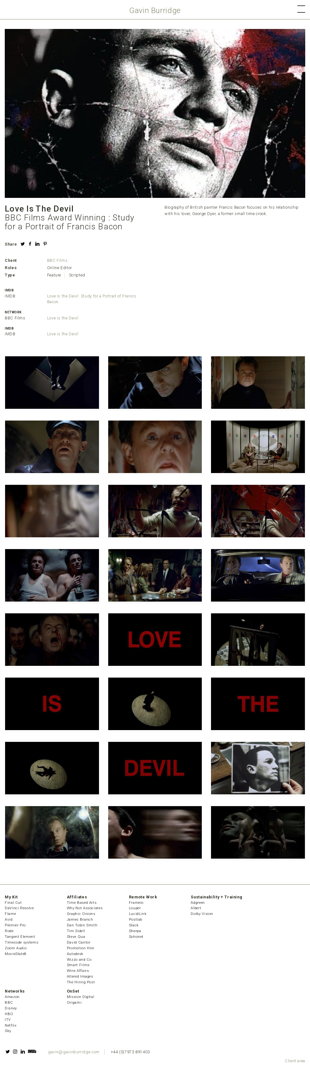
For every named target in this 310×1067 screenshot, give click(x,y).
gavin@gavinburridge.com (74, 1052)
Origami (74, 1002)
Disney (11, 1008)
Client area (295, 1060)
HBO (9, 1014)
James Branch (80, 919)
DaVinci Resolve (19, 908)
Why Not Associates (85, 908)
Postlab (135, 919)
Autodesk (75, 954)
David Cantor (79, 942)
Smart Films (78, 965)
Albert (196, 908)
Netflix (11, 1025)
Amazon (12, 996)
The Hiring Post (81, 982)
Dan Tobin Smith (82, 925)
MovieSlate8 (15, 954)
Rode (9, 931)
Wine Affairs (78, 970)
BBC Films (57, 260)
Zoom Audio (15, 948)
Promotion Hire (80, 948)
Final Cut (13, 902)
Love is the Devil (63, 318)
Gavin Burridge (155, 10)
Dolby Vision (202, 913)
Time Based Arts (82, 902)
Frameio (136, 902)
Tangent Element (20, 936)
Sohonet (136, 936)
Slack (134, 925)
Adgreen (198, 902)
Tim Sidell (76, 931)
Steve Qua (76, 936)
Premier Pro (15, 925)
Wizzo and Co (79, 959)
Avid (9, 919)
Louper (135, 908)
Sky (8, 1031)
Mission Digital (81, 996)
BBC (9, 1002)
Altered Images (80, 976)
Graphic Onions (81, 913)
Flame (10, 913)
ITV (8, 1019)
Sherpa (135, 931)
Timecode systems (21, 942)
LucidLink (138, 913)
